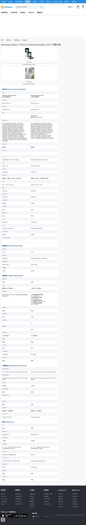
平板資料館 (14, 12)
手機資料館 (4, 12)
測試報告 (23, 12)
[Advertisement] (69, 74)
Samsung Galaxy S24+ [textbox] (29, 84)
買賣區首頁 (32, 494)
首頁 (2, 40)
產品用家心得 (18, 504)
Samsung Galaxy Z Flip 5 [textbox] (29, 64)
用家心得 (31, 12)
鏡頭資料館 (18, 496)
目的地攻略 (47, 499)
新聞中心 (3, 494)
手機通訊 (32, 499)
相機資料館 (18, 494)
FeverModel (4, 499)
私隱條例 (75, 506)
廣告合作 (75, 499)
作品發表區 (4, 501)
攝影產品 (32, 496)
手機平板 (8, 40)
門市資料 (60, 494)
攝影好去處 (48, 494)
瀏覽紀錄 (40, 12)
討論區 (2, 504)
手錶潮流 (32, 506)
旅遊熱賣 (46, 496)
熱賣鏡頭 (60, 501)
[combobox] (29, 62)
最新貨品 (60, 496)
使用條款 (75, 504)
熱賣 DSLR (61, 504)
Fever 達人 (4, 496)
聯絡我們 (75, 496)
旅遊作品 (46, 501)
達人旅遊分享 (47, 504)
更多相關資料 (6, 97)
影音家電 (32, 504)
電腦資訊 (32, 501)
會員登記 (75, 501)
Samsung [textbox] (28, 62)
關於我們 (75, 494)
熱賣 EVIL (60, 506)
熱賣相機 (60, 499)
